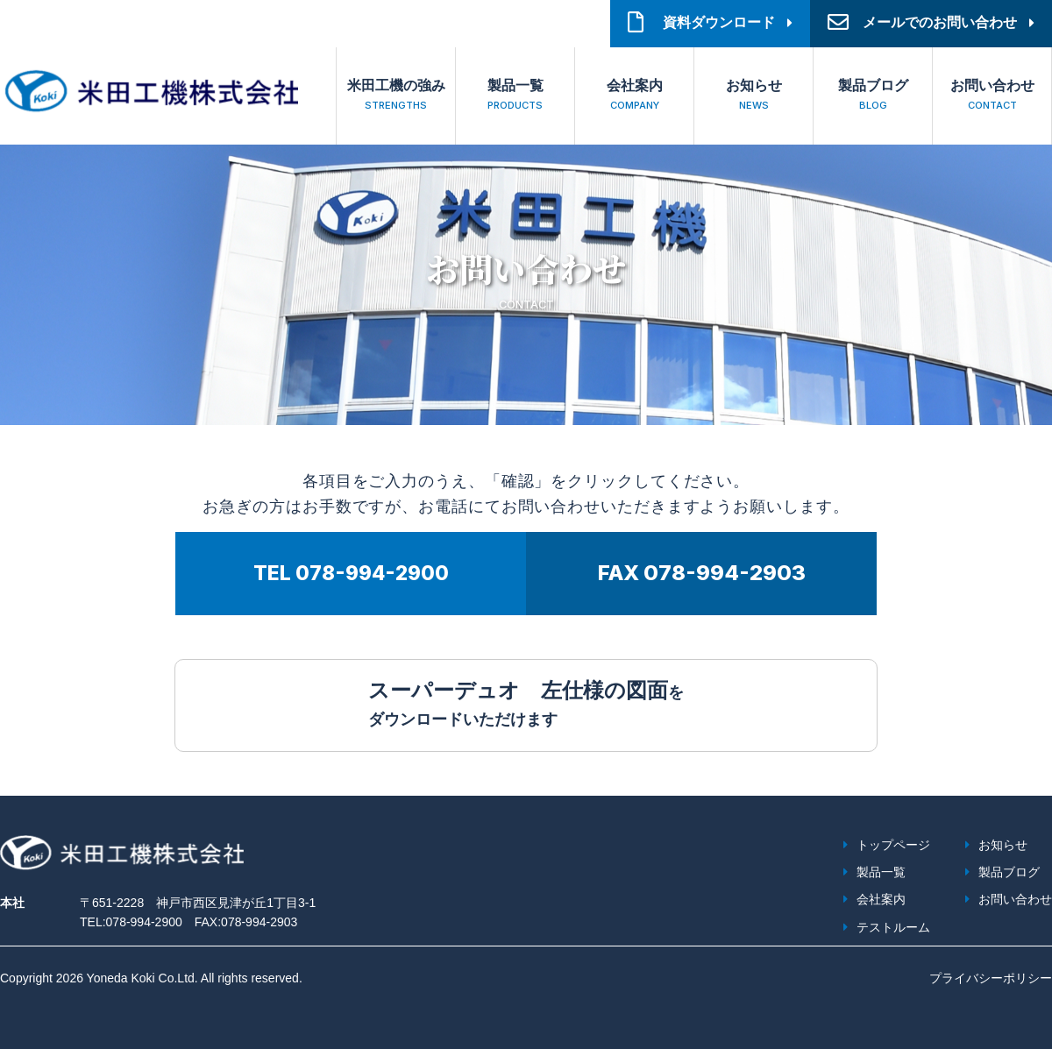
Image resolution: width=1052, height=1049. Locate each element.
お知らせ (753, 97)
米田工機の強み (396, 97)
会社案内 (634, 97)
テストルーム (893, 927)
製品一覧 (515, 97)
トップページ (893, 845)
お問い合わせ (992, 97)
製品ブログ (873, 97)
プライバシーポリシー (990, 978)
